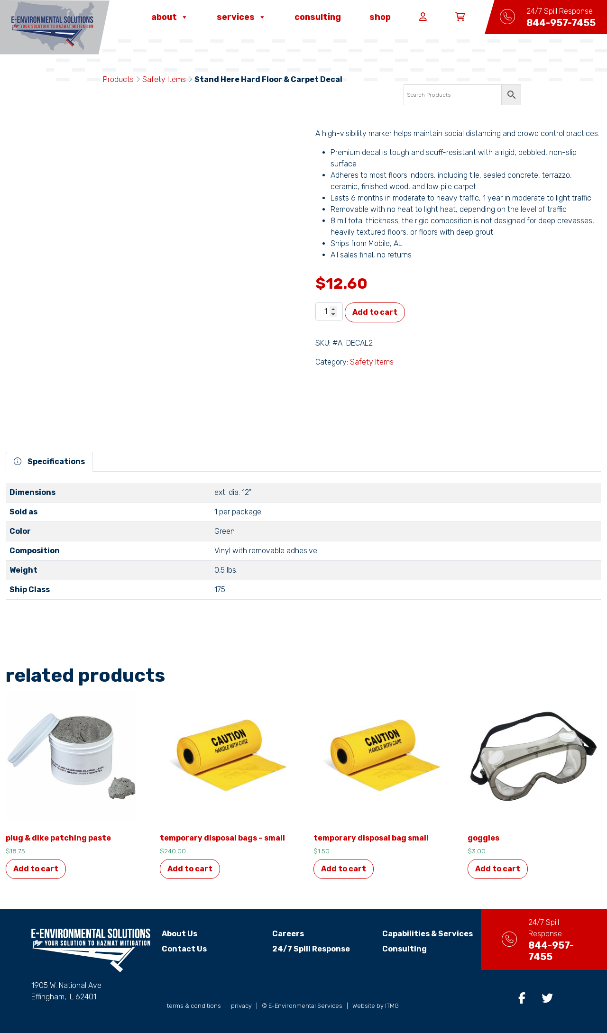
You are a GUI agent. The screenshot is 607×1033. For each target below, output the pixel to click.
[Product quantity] (329, 311)
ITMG (392, 1005)
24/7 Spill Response (305, 948)
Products (118, 79)
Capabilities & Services (416, 933)
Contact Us (184, 948)
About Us (179, 933)
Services (241, 17)
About (169, 17)
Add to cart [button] (35, 868)
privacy (241, 1005)
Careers (282, 933)
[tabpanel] (303, 545)
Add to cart (374, 312)
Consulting (317, 17)
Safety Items (164, 79)
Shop (380, 17)
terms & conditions (194, 1005)
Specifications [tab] (49, 461)
